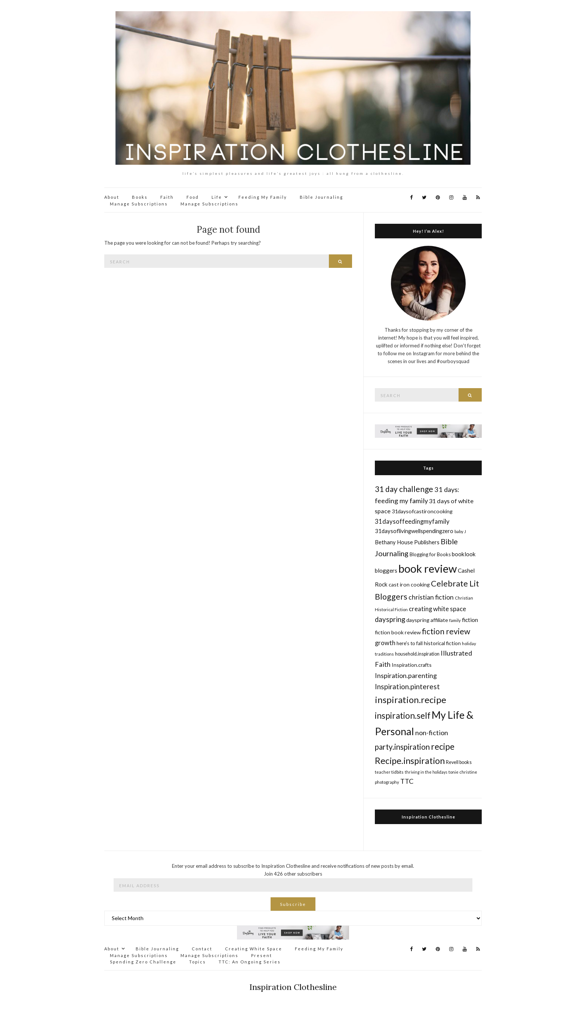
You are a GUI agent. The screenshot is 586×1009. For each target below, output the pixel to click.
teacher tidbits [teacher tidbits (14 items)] (389, 772)
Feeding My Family (262, 197)
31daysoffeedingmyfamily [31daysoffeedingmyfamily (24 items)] (412, 521)
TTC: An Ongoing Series (250, 961)
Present (261, 955)
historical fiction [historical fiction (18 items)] (442, 643)
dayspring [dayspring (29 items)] (390, 619)
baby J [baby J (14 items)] (460, 531)
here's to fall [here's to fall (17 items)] (410, 643)
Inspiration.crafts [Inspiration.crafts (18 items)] (412, 665)
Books (140, 197)
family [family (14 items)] (455, 620)
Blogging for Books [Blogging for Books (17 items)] (430, 554)
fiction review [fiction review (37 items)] (446, 631)
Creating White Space (253, 948)
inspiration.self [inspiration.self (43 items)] (403, 716)
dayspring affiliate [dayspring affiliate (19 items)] (427, 620)
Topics (197, 961)
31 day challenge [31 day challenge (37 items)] (404, 488)
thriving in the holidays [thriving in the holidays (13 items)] (426, 772)
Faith (167, 197)
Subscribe (293, 904)
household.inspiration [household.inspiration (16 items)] (417, 654)
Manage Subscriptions (139, 203)
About (111, 197)
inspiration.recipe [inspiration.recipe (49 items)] (410, 699)
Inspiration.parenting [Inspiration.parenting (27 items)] (406, 675)
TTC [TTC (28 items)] (407, 781)
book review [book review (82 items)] (427, 568)
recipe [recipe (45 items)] (442, 746)
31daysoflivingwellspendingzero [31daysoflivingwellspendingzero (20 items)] (414, 530)
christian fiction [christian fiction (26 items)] (431, 597)
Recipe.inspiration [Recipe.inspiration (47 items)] (410, 760)
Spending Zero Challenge (143, 961)
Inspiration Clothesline (428, 816)
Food (192, 197)
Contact (202, 948)
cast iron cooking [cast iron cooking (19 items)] (409, 584)
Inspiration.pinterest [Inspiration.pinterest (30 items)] (407, 686)
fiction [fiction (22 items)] (470, 619)
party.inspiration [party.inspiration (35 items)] (402, 746)
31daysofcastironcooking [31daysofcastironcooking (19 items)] (422, 511)
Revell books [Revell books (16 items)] (459, 762)
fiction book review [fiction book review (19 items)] (398, 632)
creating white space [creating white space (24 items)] (437, 609)
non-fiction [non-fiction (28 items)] (431, 732)
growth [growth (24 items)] (385, 643)
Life (217, 197)
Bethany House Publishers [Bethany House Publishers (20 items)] (407, 542)
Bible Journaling (321, 197)
